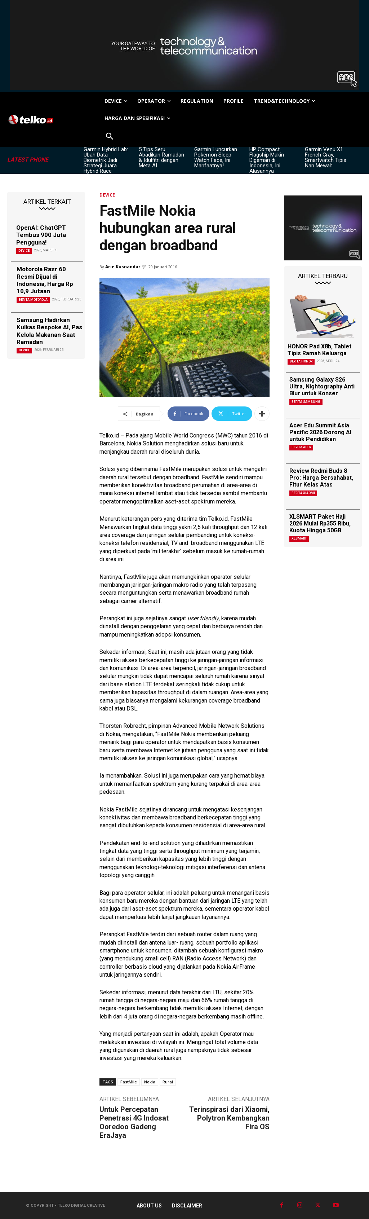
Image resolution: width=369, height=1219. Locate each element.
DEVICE (24, 250)
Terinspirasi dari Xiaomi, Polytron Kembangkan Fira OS (229, 1118)
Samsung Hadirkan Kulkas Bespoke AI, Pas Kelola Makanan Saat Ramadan (49, 331)
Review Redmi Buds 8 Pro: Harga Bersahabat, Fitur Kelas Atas (321, 477)
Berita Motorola (33, 300)
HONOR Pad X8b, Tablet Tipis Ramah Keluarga (319, 350)
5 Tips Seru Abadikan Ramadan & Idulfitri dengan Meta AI (161, 157)
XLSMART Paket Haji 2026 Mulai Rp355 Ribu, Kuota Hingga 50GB (320, 523)
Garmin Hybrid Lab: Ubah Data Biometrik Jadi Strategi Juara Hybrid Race (106, 160)
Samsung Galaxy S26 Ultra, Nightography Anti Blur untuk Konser (322, 386)
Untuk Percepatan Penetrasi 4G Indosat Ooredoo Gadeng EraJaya (134, 1122)
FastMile (128, 1081)
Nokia (149, 1081)
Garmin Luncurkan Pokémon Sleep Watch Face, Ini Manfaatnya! (215, 157)
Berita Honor (301, 361)
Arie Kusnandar (123, 267)
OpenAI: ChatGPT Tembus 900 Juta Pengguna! (41, 235)
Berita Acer (301, 447)
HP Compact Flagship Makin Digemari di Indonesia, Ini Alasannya (266, 160)
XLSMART (299, 538)
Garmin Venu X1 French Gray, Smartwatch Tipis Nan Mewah (325, 157)
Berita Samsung (306, 402)
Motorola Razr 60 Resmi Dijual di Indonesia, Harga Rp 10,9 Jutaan (45, 280)
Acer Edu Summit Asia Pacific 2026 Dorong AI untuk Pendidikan (320, 432)
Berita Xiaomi (303, 493)
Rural (168, 1081)
